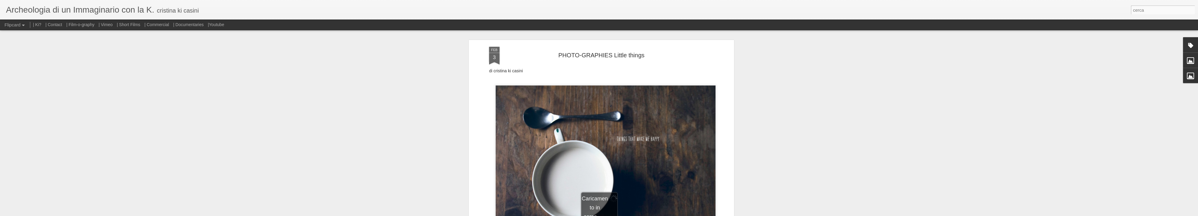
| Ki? (37, 24)
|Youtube (216, 24)
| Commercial (156, 24)
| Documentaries (188, 24)
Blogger (617, 212)
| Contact (54, 24)
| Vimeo (106, 24)
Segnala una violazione (642, 212)
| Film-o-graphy (81, 24)
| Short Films (128, 24)
